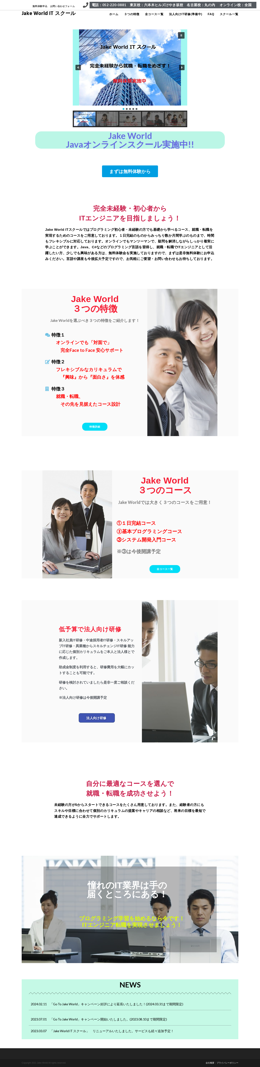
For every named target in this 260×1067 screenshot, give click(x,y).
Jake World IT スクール (49, 14)
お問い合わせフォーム (62, 6)
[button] (181, 35)
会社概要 (210, 1063)
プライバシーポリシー (227, 1063)
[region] (130, 78)
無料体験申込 (39, 6)
